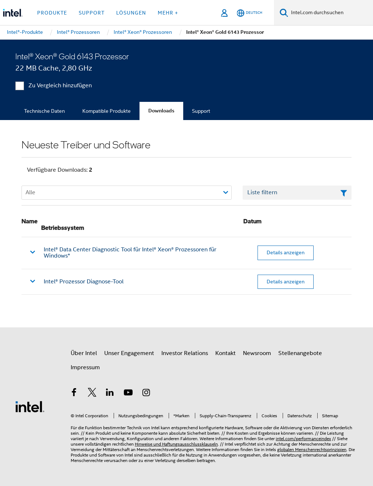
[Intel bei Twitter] (92, 393)
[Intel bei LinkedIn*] (110, 393)
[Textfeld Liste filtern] (297, 193)
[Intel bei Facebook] (74, 393)
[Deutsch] (249, 12)
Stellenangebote (300, 353)
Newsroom (257, 353)
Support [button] (92, 12)
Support (201, 111)
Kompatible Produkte (106, 111)
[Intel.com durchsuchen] (330, 13)
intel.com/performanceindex (303, 438)
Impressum (85, 367)
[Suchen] (284, 12)
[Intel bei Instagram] (146, 393)
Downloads (161, 110)
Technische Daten (44, 111)
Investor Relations (184, 353)
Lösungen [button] (131, 12)
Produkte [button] (52, 12)
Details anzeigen (286, 252)
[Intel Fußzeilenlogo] (29, 406)
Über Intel (84, 353)
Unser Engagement (129, 353)
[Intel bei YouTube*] (128, 393)
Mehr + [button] (168, 12)
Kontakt (225, 353)
